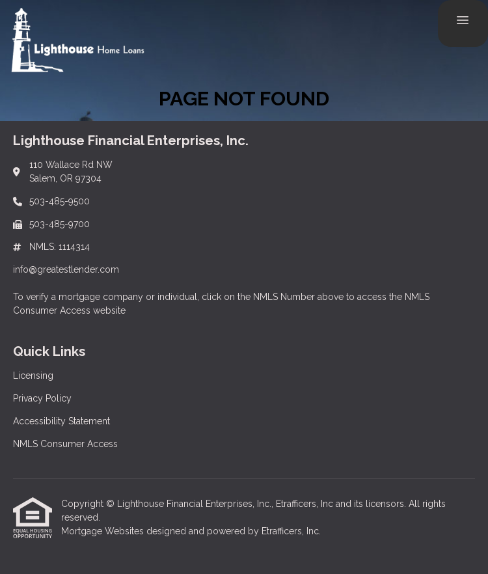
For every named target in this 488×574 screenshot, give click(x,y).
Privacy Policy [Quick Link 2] (42, 398)
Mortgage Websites (103, 531)
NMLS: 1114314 (59, 246)
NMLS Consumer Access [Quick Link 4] (65, 444)
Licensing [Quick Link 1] (33, 375)
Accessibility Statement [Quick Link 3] (61, 421)
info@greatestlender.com (66, 269)
